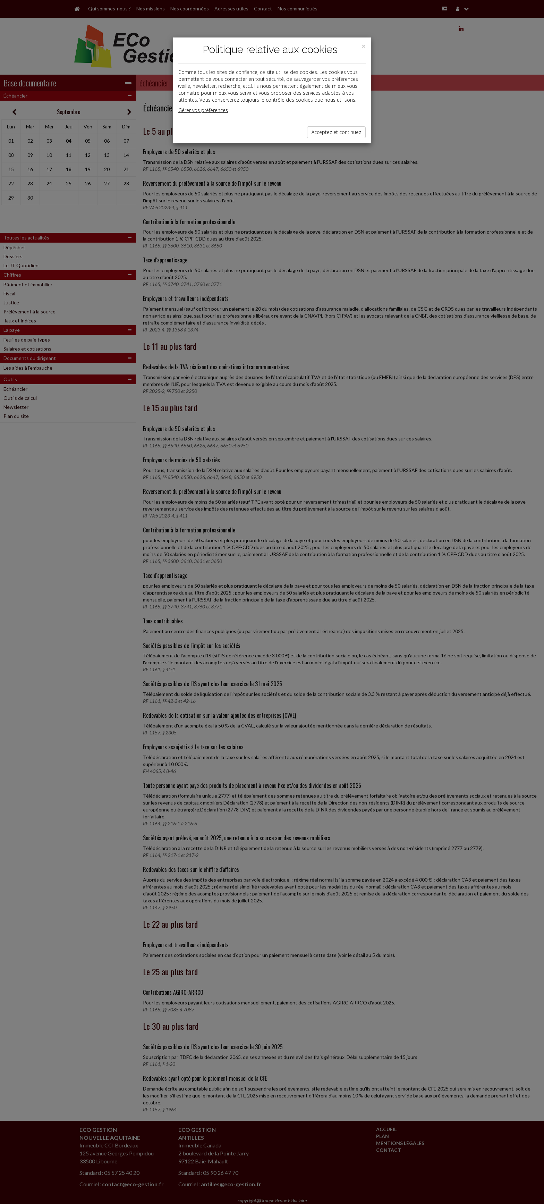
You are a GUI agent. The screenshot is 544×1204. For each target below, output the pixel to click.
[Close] (364, 46)
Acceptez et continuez (336, 132)
